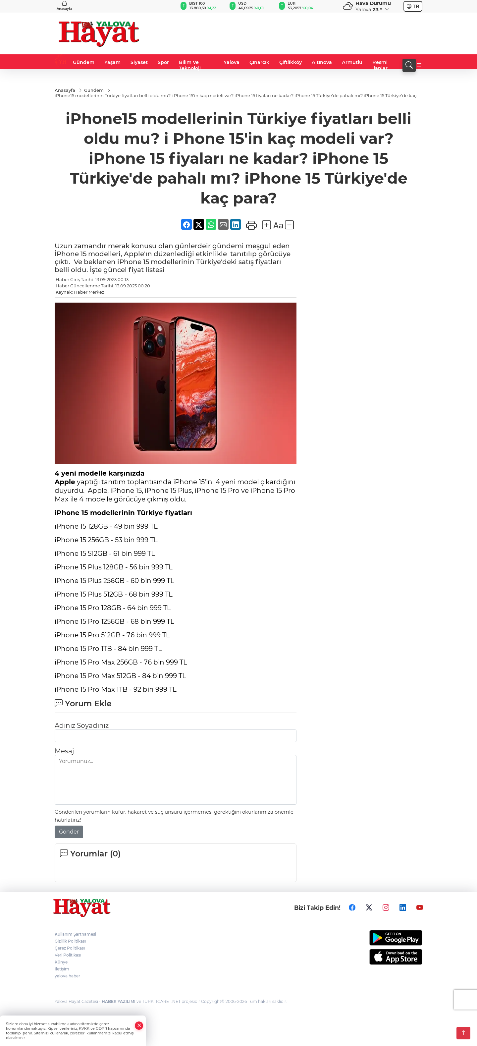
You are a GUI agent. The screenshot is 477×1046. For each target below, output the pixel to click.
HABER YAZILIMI (118, 1001)
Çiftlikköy (290, 62)
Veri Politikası (68, 955)
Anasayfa (64, 5)
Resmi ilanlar (380, 65)
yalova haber (67, 975)
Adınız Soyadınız (82, 725)
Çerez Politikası (70, 948)
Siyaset (139, 62)
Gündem (83, 62)
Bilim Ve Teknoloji (190, 65)
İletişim (62, 968)
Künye (61, 961)
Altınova (322, 62)
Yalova (231, 62)
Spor (163, 62)
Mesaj (64, 751)
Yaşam (112, 62)
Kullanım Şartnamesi (75, 934)
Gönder (69, 832)
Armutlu (352, 62)
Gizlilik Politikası (70, 941)
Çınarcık (259, 62)
